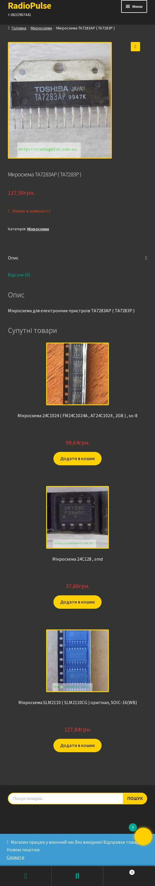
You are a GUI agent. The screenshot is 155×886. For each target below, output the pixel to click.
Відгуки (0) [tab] (19, 275)
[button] (135, 46)
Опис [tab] (13, 258)
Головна (19, 28)
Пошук (77, 876)
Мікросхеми (41, 28)
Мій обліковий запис (26, 876)
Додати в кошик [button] (77, 458)
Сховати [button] (15, 857)
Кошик (119, 871)
